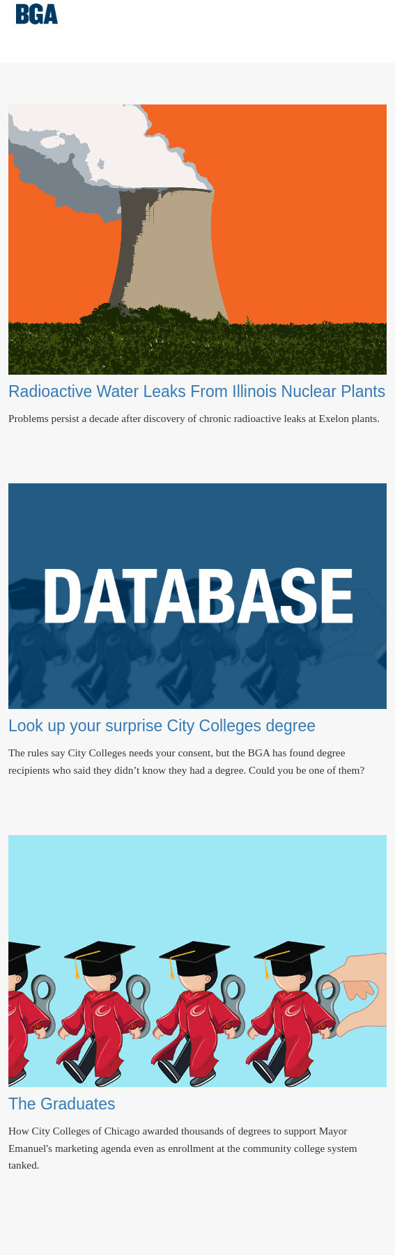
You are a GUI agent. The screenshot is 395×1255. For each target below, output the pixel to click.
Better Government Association (37, 14)
